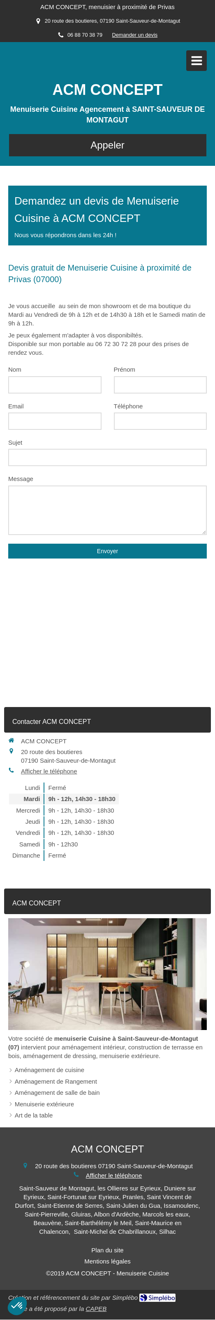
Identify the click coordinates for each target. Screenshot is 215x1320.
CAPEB (96, 1308)
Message (20, 478)
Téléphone (128, 406)
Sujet (15, 442)
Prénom (125, 369)
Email (16, 406)
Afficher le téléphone (49, 771)
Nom (14, 369)
